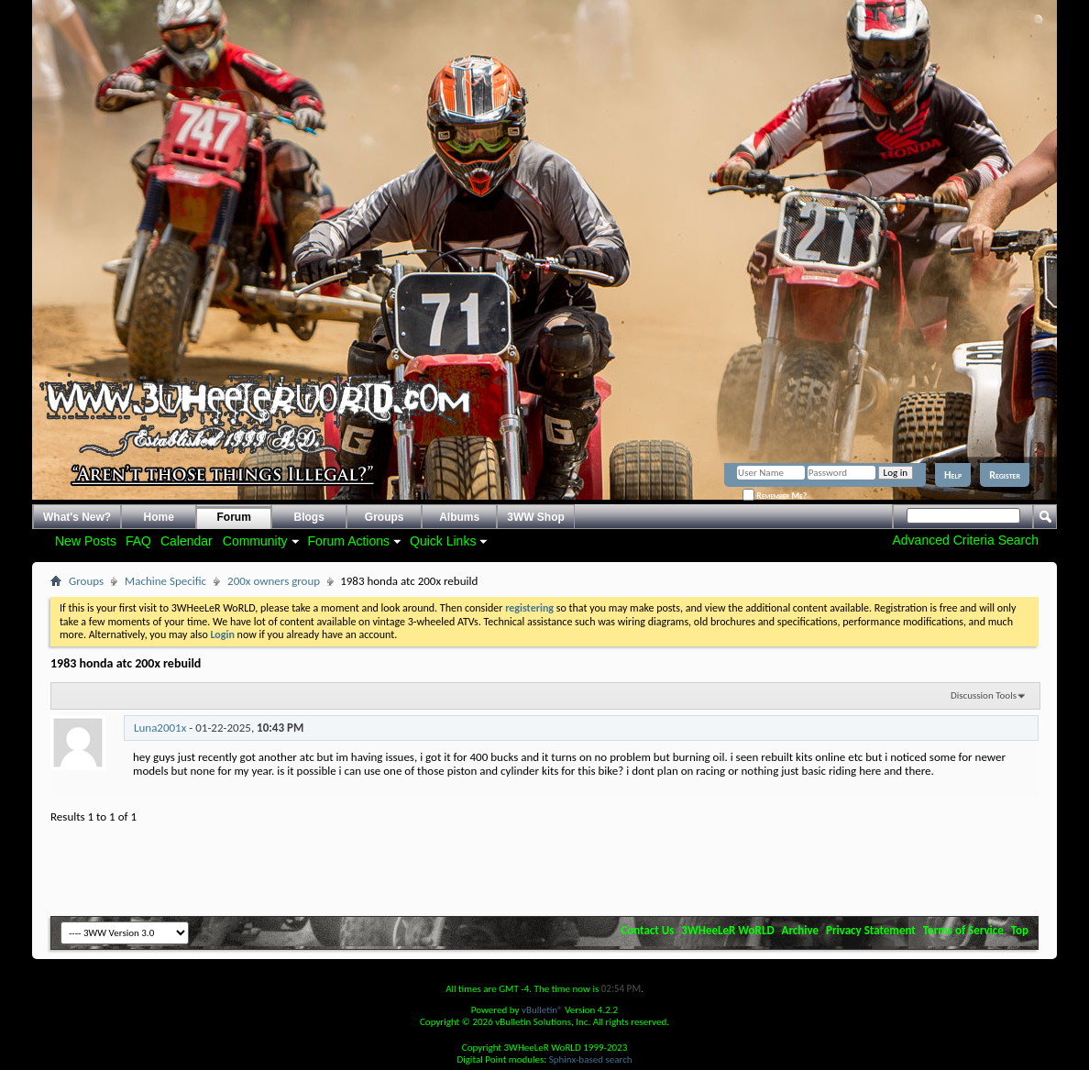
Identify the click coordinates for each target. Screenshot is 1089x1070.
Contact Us (647, 930)
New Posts (85, 541)
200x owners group (273, 581)
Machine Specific (165, 581)
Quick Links (443, 541)
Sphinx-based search (590, 1059)
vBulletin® (542, 1010)
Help (953, 475)
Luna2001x (160, 727)
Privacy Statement (871, 930)
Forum (234, 517)
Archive (801, 930)
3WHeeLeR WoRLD (727, 930)
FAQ (138, 541)
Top (1019, 930)
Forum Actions (349, 541)
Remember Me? (774, 496)
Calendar (186, 541)
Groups (384, 517)
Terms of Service (963, 930)
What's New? (77, 517)
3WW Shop (536, 517)
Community (255, 541)
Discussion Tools (984, 695)
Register (1004, 475)
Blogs (309, 517)
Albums (459, 517)
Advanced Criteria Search (965, 540)
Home (159, 517)
